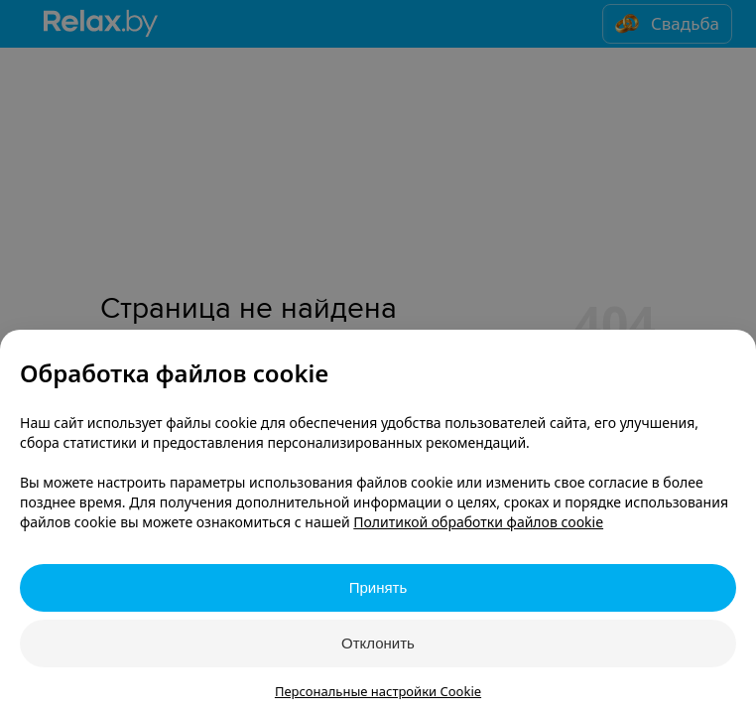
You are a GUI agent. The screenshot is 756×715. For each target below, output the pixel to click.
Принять (378, 587)
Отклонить (378, 643)
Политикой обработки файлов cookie (478, 521)
